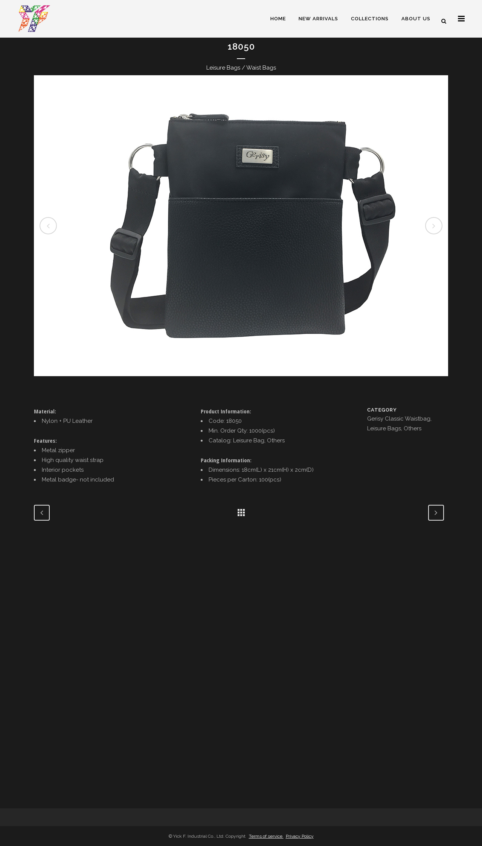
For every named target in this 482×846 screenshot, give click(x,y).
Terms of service (266, 836)
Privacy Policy (300, 836)
